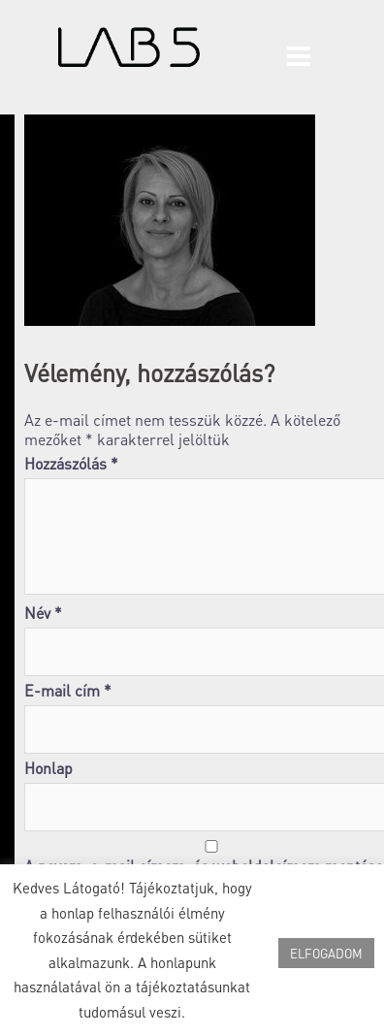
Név (43, 613)
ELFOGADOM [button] (326, 953)
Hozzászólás (71, 463)
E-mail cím (68, 690)
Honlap (48, 768)
